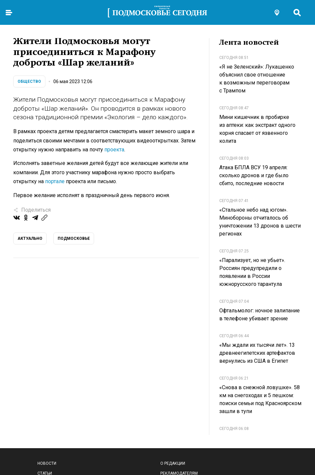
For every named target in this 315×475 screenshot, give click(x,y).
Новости (46, 463)
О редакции (172, 463)
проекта (114, 149)
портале (55, 181)
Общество (29, 81)
